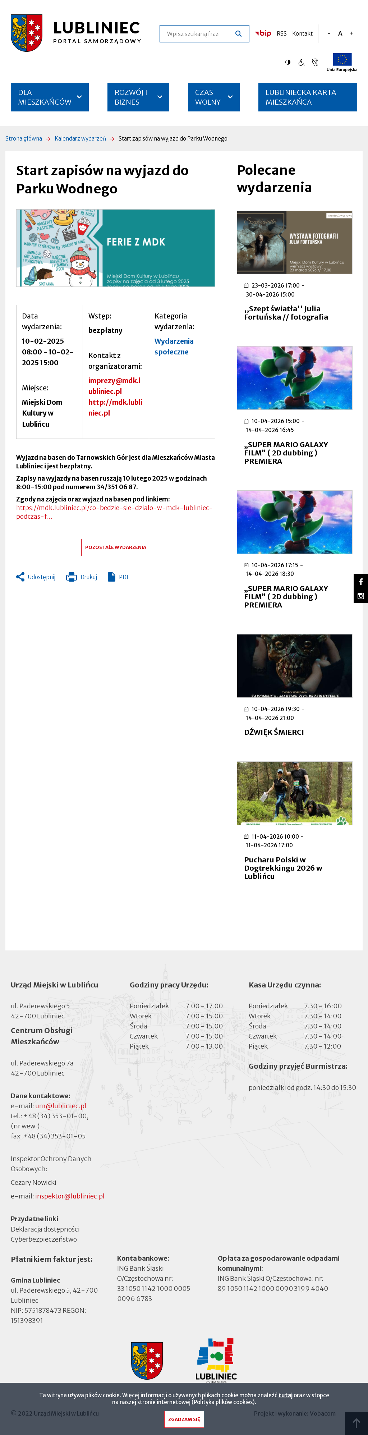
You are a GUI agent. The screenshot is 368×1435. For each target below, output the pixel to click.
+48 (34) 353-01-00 (55, 1116)
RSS (282, 33)
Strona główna (23, 138)
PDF (124, 577)
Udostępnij (41, 577)
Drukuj (81, 579)
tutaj (286, 1397)
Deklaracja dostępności (45, 1229)
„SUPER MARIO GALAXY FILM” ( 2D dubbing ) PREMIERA (286, 453)
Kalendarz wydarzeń (80, 138)
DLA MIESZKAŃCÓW (45, 97)
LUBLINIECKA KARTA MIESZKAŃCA (301, 99)
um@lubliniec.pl (60, 1106)
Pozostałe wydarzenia (115, 547)
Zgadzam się (184, 1421)
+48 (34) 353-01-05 (54, 1136)
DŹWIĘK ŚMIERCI (274, 732)
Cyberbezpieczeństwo (44, 1238)
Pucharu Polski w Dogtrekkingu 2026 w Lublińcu (283, 868)
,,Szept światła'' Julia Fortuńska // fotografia (286, 312)
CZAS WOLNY (208, 97)
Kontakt (302, 33)
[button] (116, 248)
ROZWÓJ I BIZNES (131, 97)
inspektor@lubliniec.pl (70, 1196)
